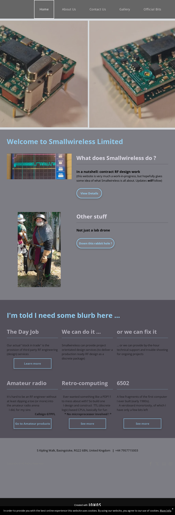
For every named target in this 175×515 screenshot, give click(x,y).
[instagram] (170, 464)
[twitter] (157, 464)
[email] (163, 464)
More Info (165, 510)
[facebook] (150, 464)
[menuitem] (45, 9)
